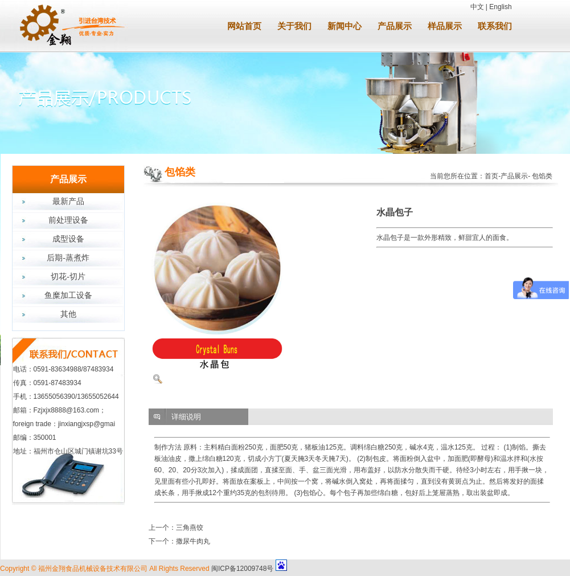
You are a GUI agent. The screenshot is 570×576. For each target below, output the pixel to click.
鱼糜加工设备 (68, 295)
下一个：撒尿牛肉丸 (179, 541)
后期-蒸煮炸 (68, 258)
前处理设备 (68, 220)
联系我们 (495, 26)
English (500, 7)
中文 (477, 7)
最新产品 (68, 201)
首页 (491, 176)
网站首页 (244, 26)
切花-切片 (68, 276)
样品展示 (445, 26)
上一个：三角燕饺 (176, 528)
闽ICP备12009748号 (242, 569)
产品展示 (395, 26)
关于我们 (294, 26)
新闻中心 (344, 26)
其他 (68, 314)
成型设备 (68, 239)
